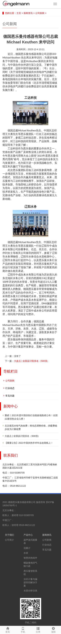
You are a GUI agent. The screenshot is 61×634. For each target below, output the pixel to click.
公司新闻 (39, 13)
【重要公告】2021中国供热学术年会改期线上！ (29, 443)
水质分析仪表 (30, 590)
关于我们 (9, 535)
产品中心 (28, 535)
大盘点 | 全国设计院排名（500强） (31, 361)
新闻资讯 (28, 13)
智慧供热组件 (30, 558)
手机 (23, 629)
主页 (18, 13)
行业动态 (9, 388)
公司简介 (9, 540)
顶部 (53, 629)
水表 (26, 553)
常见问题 (9, 395)
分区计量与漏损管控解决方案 (30, 582)
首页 (7, 629)
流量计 (27, 548)
